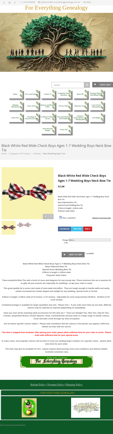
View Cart (105, 84)
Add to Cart (75, 254)
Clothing (36, 153)
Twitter (77, 229)
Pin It (87, 229)
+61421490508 (29, 2)
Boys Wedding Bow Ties (54, 153)
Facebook (64, 229)
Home (4, 153)
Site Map (87, 2)
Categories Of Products (20, 153)
